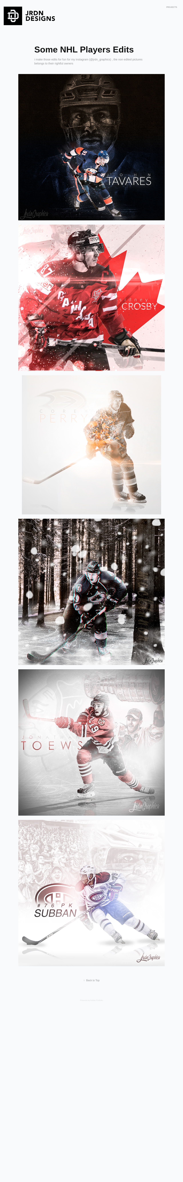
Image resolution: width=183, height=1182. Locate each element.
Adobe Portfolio (96, 1000)
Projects (171, 7)
